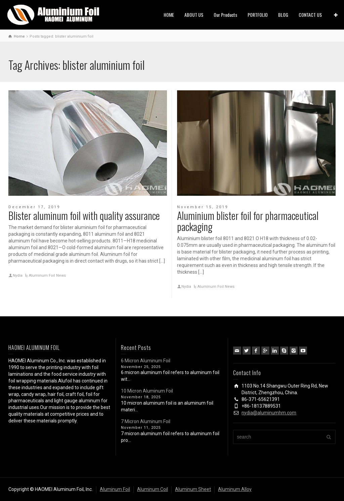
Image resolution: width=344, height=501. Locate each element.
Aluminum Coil (152, 489)
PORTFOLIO (258, 14)
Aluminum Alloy (235, 489)
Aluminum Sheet (193, 489)
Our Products (225, 14)
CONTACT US (310, 14)
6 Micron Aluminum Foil (145, 360)
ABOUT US (193, 14)
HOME (169, 14)
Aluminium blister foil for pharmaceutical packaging (247, 221)
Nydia (18, 275)
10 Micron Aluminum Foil (147, 391)
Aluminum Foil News (47, 275)
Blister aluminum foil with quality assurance (84, 215)
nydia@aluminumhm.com (269, 412)
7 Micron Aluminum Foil (145, 421)
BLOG (283, 14)
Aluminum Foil (115, 489)
